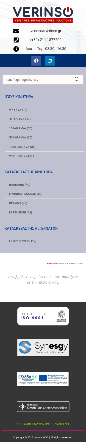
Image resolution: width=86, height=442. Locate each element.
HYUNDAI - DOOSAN (25, 194)
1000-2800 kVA (22, 147)
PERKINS (18, 203)
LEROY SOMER (22, 241)
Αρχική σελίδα (52, 263)
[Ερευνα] (77, 79)
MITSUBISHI (20, 212)
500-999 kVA (20, 137)
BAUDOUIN (19, 184)
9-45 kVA (18, 109)
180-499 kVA (20, 128)
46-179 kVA (20, 119)
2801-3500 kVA (21, 156)
